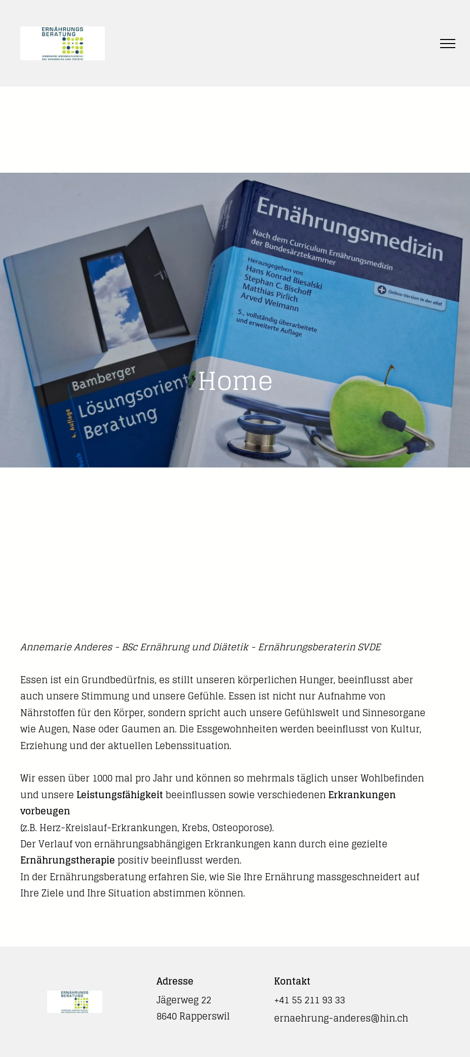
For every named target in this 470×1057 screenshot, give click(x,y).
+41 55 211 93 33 (309, 1000)
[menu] (448, 43)
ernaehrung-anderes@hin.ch (341, 1018)
